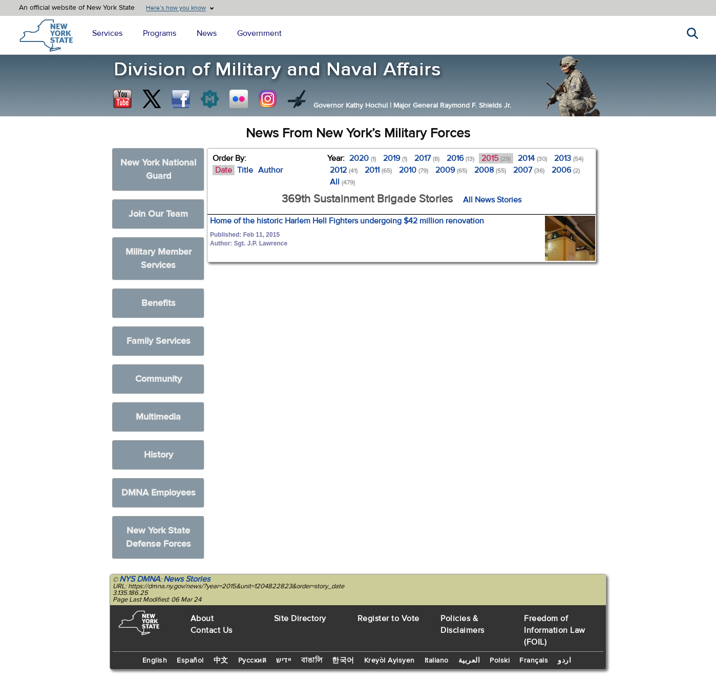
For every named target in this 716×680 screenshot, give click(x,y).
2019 (395, 158)
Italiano (437, 660)
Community (158, 379)
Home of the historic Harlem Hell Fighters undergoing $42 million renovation (347, 221)
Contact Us (212, 630)
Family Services (159, 341)
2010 (413, 170)
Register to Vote (388, 618)
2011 (378, 170)
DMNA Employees (158, 493)
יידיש (283, 660)
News (207, 33)
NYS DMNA (139, 579)
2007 (528, 170)
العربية (469, 660)
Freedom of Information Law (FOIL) (554, 630)
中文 (221, 660)
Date (223, 170)
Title (245, 170)
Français (533, 660)
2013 (568, 158)
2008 (490, 170)
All (342, 182)
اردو (564, 660)
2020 (362, 158)
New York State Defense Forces (158, 537)
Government (259, 33)
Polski (500, 660)
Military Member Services (158, 258)
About (202, 618)
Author (270, 170)
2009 (451, 170)
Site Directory (300, 618)
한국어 (343, 660)
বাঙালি (312, 660)
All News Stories (492, 200)
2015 (496, 158)
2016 (460, 158)
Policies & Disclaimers (462, 624)
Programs (159, 33)
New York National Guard (158, 169)
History (158, 455)
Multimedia (158, 417)
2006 (566, 170)
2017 (426, 158)
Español (190, 660)
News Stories (186, 579)
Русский (252, 660)
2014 (532, 158)
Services (107, 33)
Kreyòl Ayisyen (389, 660)
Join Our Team (158, 214)
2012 (343, 170)
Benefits (158, 303)
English (154, 660)
